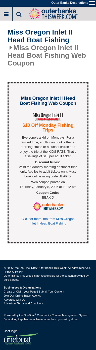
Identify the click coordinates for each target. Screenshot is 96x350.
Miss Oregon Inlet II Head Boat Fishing (40, 36)
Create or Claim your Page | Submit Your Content (34, 291)
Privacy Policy (13, 271)
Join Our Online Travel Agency (22, 295)
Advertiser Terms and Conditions (24, 303)
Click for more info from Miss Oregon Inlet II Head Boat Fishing (48, 221)
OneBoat (30, 315)
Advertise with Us (14, 299)
